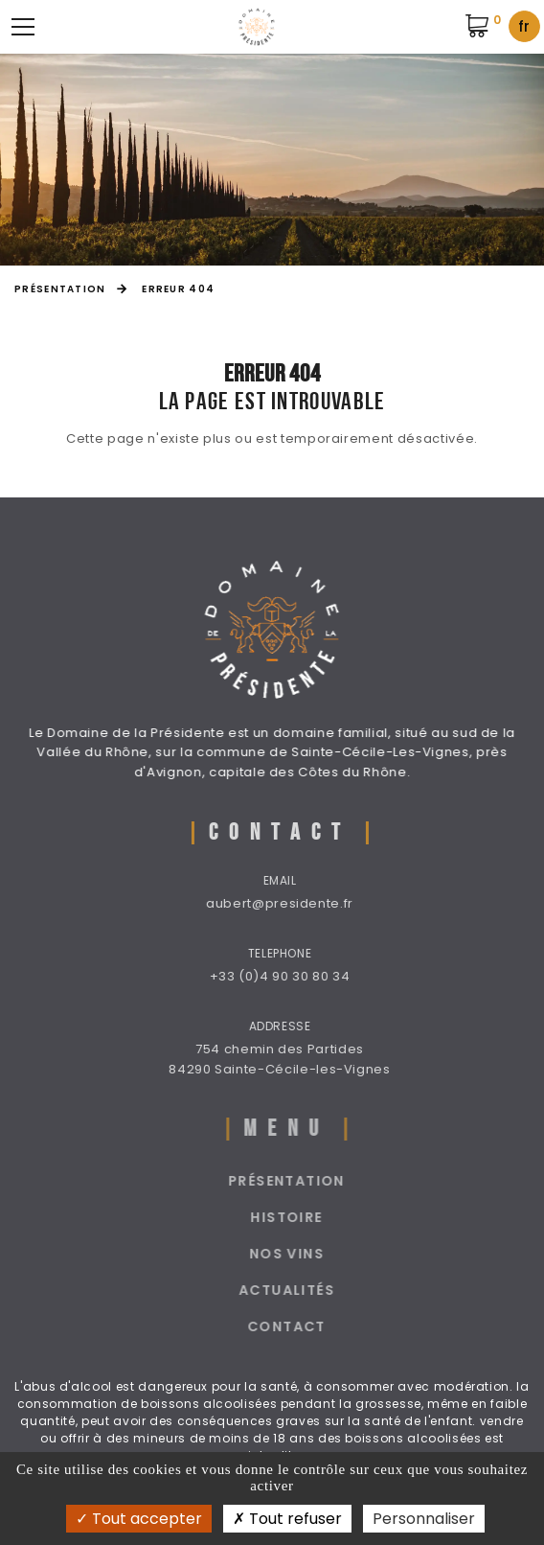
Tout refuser (287, 1519)
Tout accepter (139, 1519)
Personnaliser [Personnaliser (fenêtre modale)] (424, 1519)
